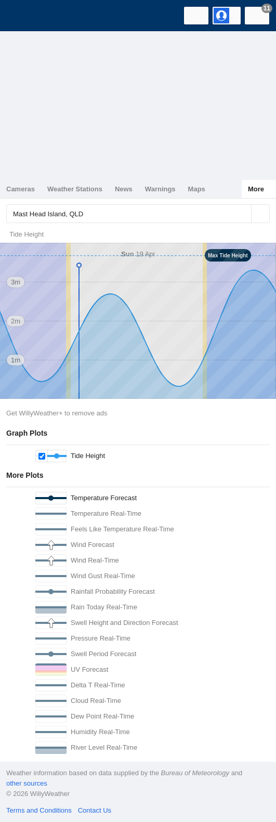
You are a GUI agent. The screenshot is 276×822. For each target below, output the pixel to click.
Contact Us (94, 810)
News (124, 189)
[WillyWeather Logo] (23, 16)
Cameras (20, 189)
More (256, 189)
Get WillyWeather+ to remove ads (56, 413)
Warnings (160, 189)
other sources (26, 783)
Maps (196, 189)
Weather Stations (74, 189)
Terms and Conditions (39, 810)
